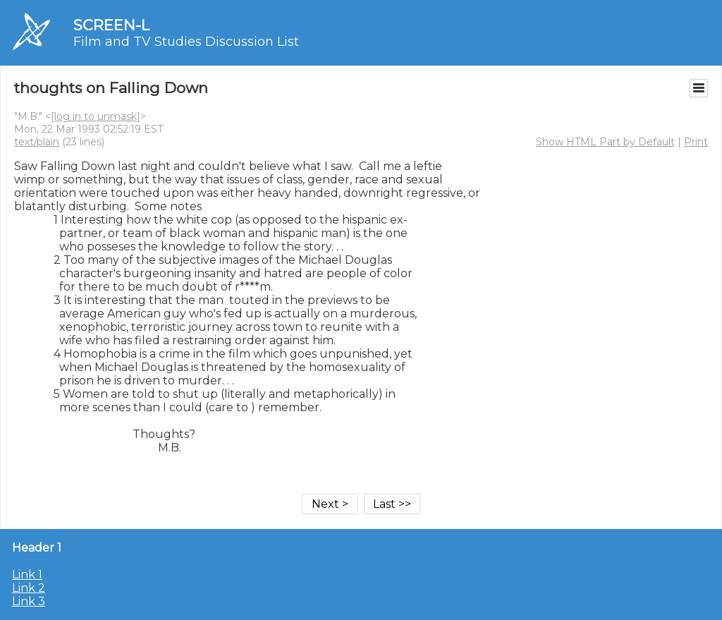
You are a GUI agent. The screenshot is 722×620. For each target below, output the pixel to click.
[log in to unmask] (95, 116)
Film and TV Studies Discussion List (186, 41)
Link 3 (28, 601)
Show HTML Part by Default (605, 141)
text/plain (36, 141)
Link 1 (27, 574)
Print (696, 141)
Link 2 (28, 588)
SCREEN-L (111, 25)
